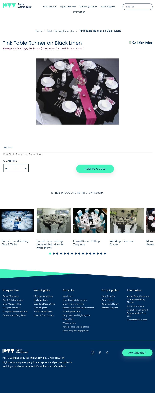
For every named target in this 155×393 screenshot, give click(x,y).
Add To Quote (94, 168)
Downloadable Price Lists (136, 314)
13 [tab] (94, 253)
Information (79, 11)
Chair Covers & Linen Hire (75, 299)
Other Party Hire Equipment (75, 330)
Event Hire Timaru (135, 305)
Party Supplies (108, 6)
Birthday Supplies (109, 307)
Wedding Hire (40, 307)
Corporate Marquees (137, 319)
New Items (68, 295)
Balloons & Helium (110, 303)
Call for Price (141, 43)
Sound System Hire (71, 311)
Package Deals (41, 299)
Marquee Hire (49, 6)
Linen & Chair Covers (44, 315)
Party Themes (107, 299)
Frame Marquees (10, 295)
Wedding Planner (88, 6)
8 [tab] (76, 253)
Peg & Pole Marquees (12, 299)
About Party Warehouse (138, 295)
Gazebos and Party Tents (14, 315)
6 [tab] (68, 253)
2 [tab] (54, 253)
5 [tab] (65, 253)
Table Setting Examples (61, 31)
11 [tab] (87, 253)
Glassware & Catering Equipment (78, 307)
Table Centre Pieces (43, 311)
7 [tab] (72, 253)
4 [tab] (61, 253)
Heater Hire (68, 318)
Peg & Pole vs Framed (137, 309)
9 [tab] (79, 253)
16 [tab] (105, 253)
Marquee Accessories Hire (14, 311)
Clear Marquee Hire (11, 303)
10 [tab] (83, 253)
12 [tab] (90, 253)
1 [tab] (50, 253)
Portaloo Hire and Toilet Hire (76, 326)
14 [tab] (98, 253)
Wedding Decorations (44, 303)
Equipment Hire (68, 6)
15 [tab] (101, 253)
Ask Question (138, 352)
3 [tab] (57, 253)
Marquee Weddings (43, 295)
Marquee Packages (11, 307)
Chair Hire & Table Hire (73, 303)
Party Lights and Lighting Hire (76, 315)
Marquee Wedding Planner (136, 300)
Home (38, 31)
